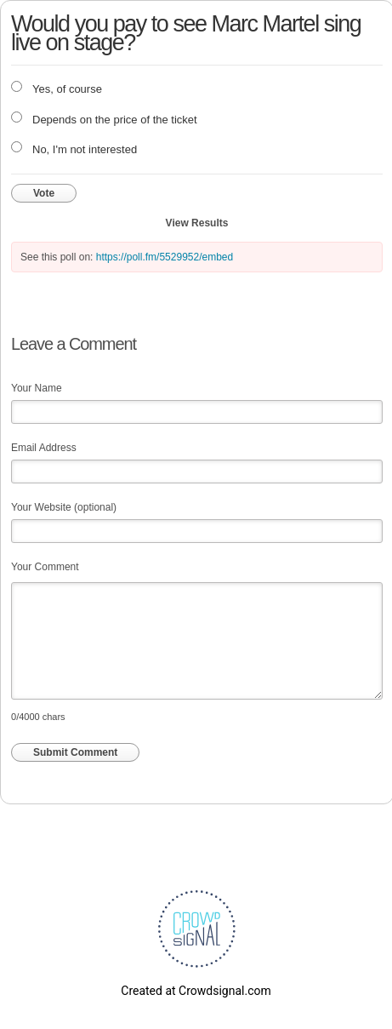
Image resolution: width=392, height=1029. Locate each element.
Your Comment (45, 567)
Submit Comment (75, 752)
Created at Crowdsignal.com (195, 991)
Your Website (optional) (63, 507)
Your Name (36, 388)
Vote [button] (43, 193)
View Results (197, 223)
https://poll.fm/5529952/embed (164, 257)
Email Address (44, 448)
